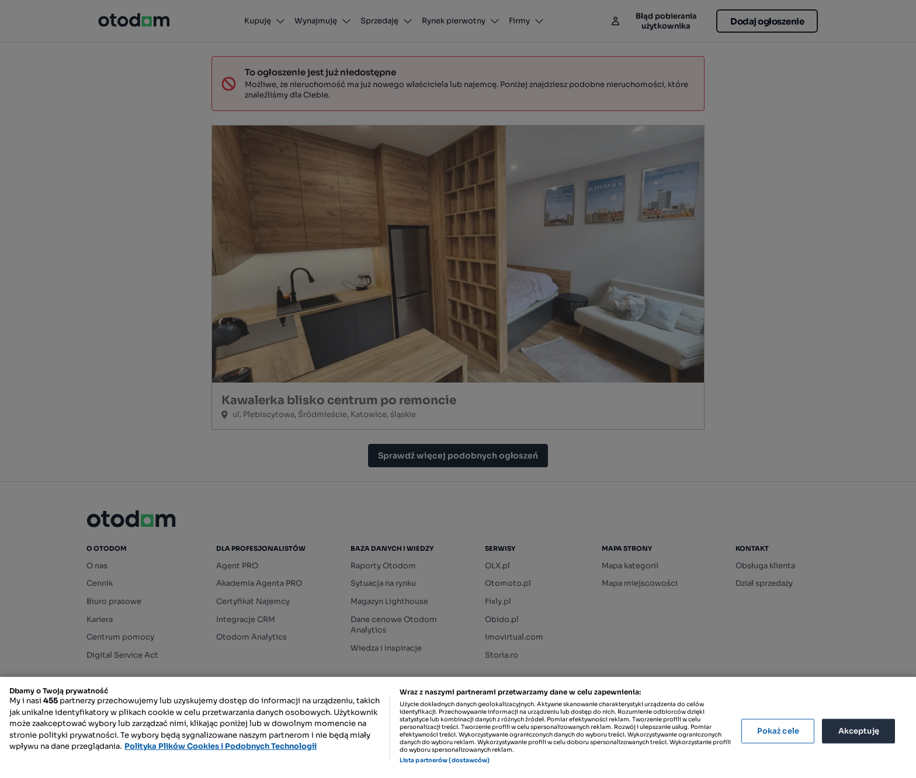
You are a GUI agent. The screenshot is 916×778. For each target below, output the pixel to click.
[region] (458, 727)
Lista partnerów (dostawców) (445, 760)
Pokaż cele (778, 731)
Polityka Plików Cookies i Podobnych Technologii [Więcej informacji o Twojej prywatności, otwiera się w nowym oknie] (220, 746)
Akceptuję (858, 731)
